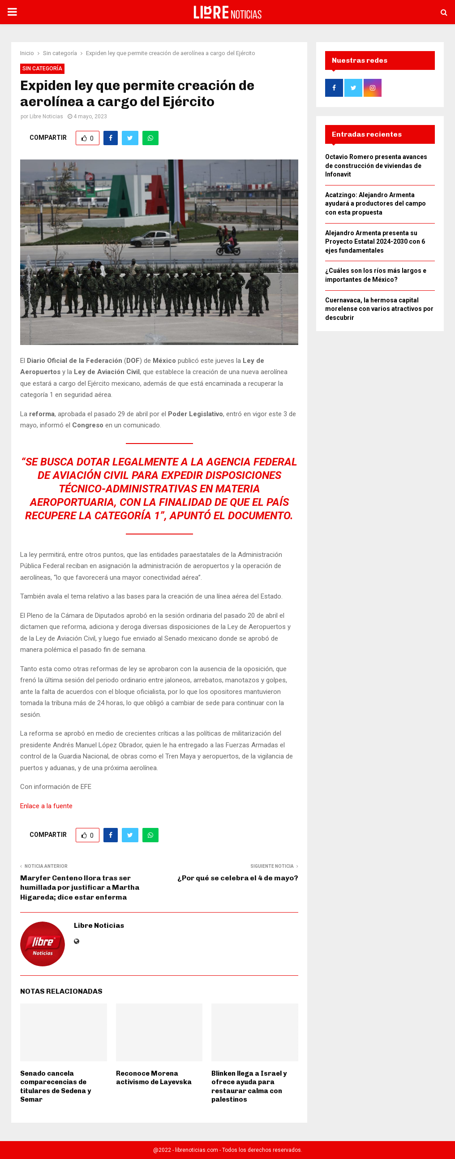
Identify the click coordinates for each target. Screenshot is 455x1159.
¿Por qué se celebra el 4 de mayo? (237, 878)
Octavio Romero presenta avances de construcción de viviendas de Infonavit (376, 168)
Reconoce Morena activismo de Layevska (154, 1077)
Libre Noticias (46, 116)
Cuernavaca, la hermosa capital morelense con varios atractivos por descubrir (379, 311)
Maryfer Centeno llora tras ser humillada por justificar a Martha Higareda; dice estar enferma (79, 887)
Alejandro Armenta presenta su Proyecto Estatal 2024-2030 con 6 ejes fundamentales (375, 244)
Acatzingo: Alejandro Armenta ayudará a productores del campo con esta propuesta (375, 206)
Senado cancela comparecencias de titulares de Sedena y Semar (55, 1086)
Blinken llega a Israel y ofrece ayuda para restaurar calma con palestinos (249, 1086)
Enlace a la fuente (46, 806)
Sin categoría (42, 68)
